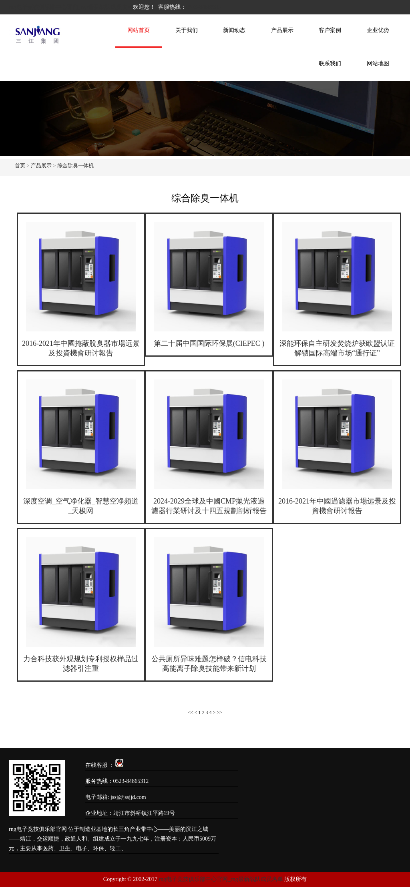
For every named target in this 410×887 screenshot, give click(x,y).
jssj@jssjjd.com (128, 797)
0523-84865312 (204, 7)
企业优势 (378, 30)
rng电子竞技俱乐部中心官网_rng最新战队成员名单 (71, 7)
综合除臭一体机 (75, 166)
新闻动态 (234, 30)
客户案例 (330, 30)
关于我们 (186, 30)
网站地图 (378, 63)
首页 (20, 166)
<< (190, 712)
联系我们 (330, 63)
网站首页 (138, 30)
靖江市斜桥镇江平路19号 (144, 813)
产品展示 (282, 30)
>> (219, 712)
